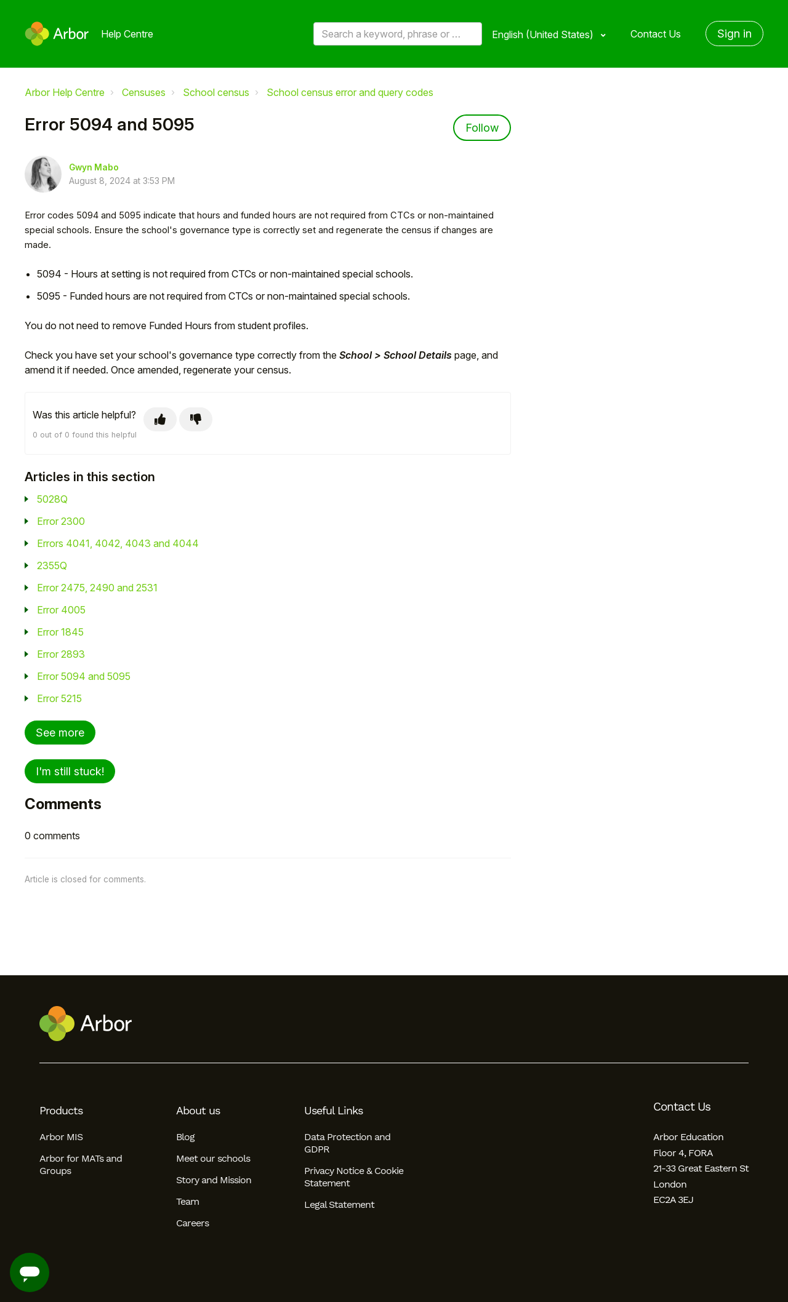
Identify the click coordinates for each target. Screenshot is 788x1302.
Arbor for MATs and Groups (80, 1164)
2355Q (52, 565)
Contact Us (655, 34)
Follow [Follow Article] (482, 127)
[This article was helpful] (160, 419)
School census (216, 92)
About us (198, 1110)
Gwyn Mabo (94, 167)
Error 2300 (61, 521)
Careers (192, 1223)
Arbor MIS (60, 1137)
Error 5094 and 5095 (84, 676)
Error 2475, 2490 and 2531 (97, 587)
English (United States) (544, 34)
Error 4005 (61, 610)
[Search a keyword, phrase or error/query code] (397, 34)
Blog (185, 1137)
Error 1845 (60, 632)
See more (60, 732)
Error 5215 (59, 698)
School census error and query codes (350, 92)
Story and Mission (213, 1180)
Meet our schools (213, 1158)
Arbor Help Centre (65, 92)
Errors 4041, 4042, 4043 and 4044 (118, 543)
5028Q (52, 499)
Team (187, 1201)
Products (60, 1110)
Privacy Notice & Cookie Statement (353, 1177)
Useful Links (333, 1110)
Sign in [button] (734, 33)
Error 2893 (61, 654)
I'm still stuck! (70, 771)
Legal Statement (339, 1204)
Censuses (144, 92)
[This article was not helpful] (195, 419)
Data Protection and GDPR (347, 1143)
